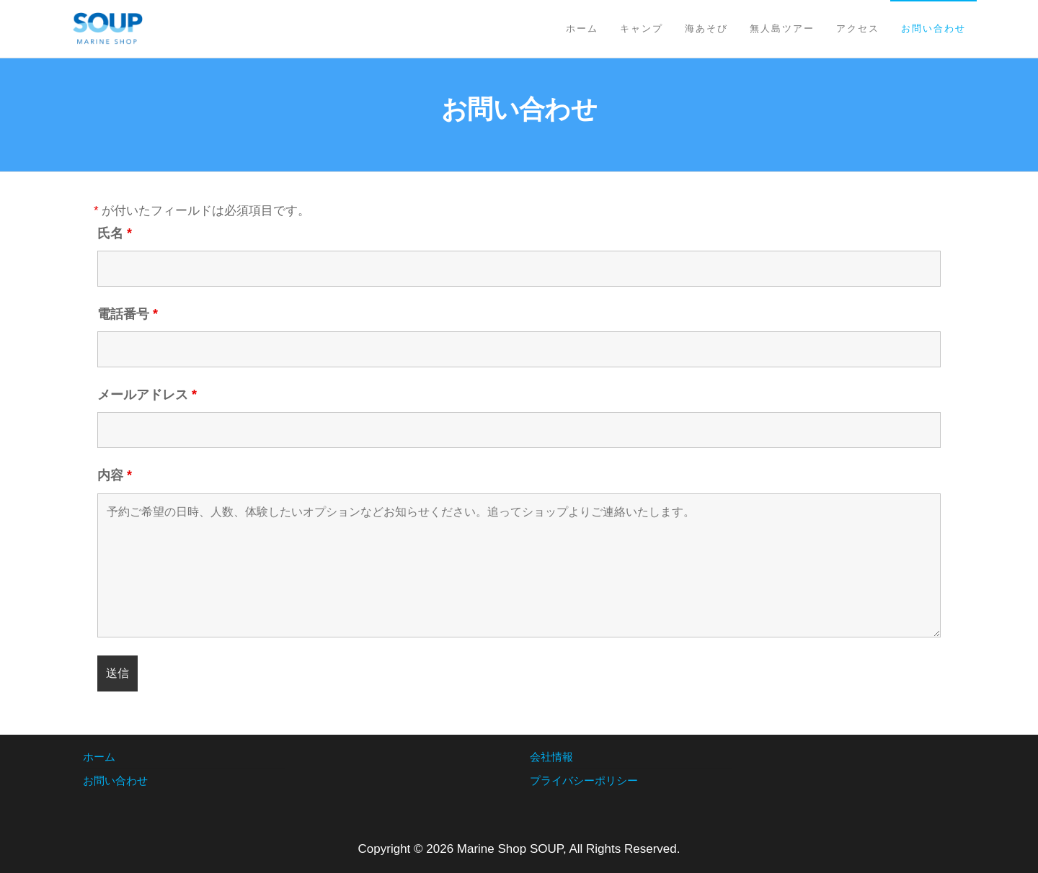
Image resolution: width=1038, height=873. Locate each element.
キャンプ (641, 28)
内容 (114, 475)
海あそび (706, 28)
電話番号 (127, 314)
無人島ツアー (782, 28)
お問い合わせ (933, 28)
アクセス (857, 28)
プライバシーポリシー (584, 780)
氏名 (114, 233)
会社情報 (551, 757)
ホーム (582, 28)
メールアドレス (147, 395)
